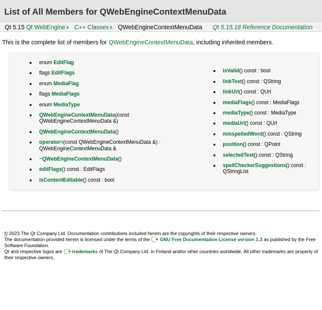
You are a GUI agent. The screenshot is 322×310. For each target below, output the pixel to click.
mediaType (236, 113)
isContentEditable (61, 180)
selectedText (238, 155)
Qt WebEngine (45, 27)
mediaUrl (234, 123)
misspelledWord (243, 134)
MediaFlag (66, 84)
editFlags (50, 169)
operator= (51, 142)
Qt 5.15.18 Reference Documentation (263, 27)
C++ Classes (91, 27)
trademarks (85, 251)
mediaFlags (237, 102)
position (233, 144)
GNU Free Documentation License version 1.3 (211, 239)
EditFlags (63, 73)
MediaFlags (66, 94)
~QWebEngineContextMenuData (78, 159)
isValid (231, 71)
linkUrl (231, 92)
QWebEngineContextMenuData (150, 42)
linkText (232, 81)
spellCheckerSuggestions (254, 165)
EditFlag (63, 62)
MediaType (66, 105)
